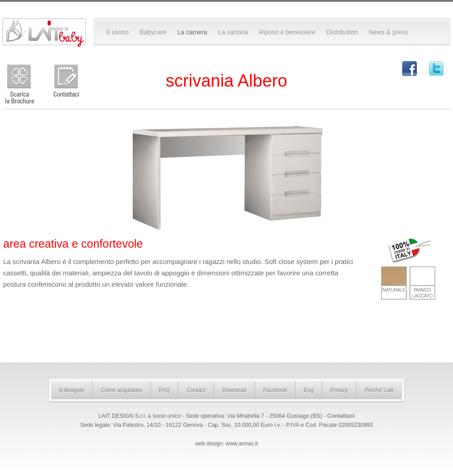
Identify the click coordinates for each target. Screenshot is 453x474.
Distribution (342, 32)
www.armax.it (242, 443)
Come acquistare (121, 390)
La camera (192, 32)
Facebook (275, 390)
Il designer (71, 390)
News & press (388, 32)
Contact (196, 390)
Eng (308, 390)
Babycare (153, 32)
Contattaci (341, 416)
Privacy (339, 390)
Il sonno (117, 32)
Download (234, 390)
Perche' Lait (379, 390)
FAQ (164, 390)
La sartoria (233, 32)
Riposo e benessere (287, 32)
